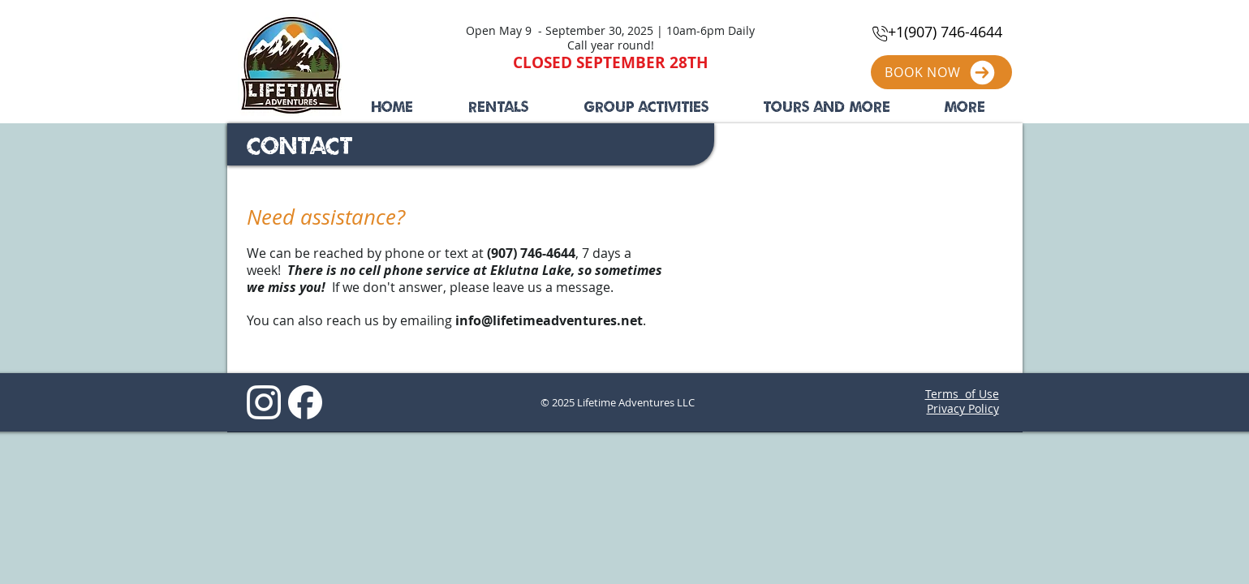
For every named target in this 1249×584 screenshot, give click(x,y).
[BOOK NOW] (941, 72)
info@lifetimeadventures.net (549, 320)
